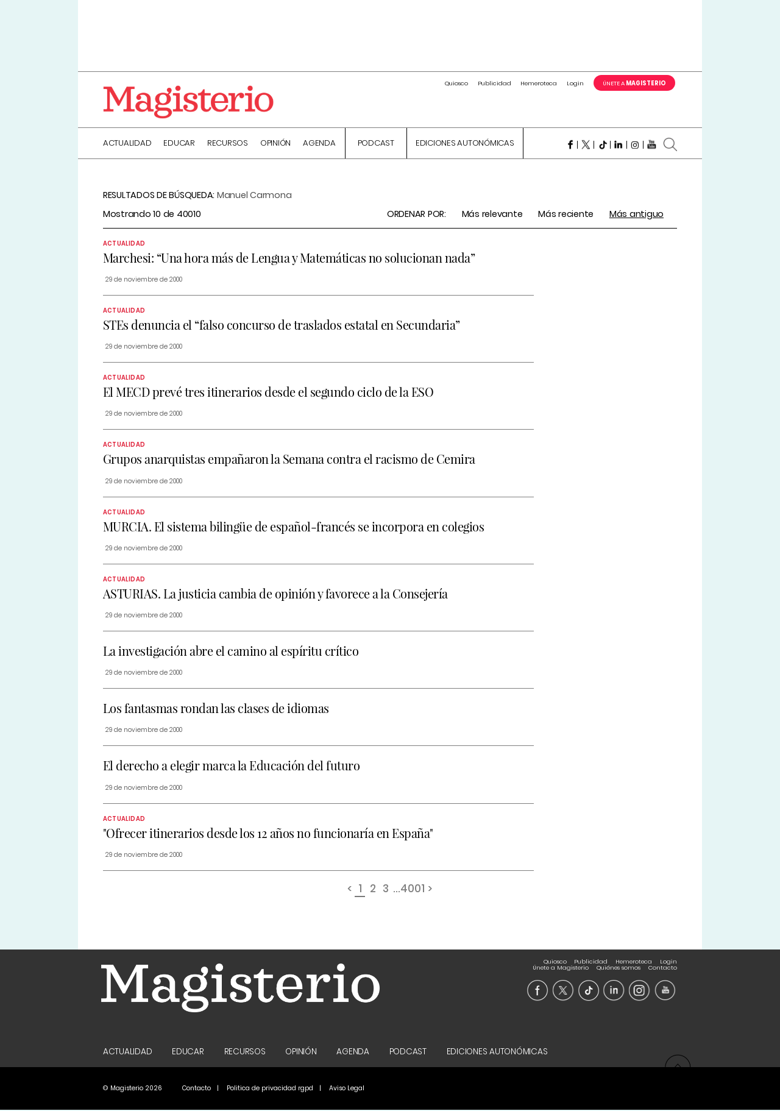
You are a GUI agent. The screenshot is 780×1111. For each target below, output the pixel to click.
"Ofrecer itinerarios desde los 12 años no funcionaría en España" (268, 833)
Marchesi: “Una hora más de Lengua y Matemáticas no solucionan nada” (289, 258)
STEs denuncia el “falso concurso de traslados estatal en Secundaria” (281, 326)
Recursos (227, 144)
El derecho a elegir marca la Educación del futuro (231, 766)
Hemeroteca (538, 83)
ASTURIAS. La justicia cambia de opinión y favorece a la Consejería (275, 594)
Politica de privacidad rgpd (270, 1089)
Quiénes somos (618, 962)
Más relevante (492, 214)
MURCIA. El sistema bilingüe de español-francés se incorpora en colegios (293, 527)
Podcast (376, 144)
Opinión (275, 144)
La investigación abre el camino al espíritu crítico (231, 652)
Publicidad (494, 83)
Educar (179, 144)
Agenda (319, 144)
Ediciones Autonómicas (465, 144)
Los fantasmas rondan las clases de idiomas (216, 709)
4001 (412, 890)
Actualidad (127, 144)
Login (575, 83)
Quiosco (456, 83)
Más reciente (566, 214)
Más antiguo (636, 214)
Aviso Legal (346, 1089)
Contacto (662, 962)
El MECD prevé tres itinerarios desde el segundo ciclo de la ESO (268, 393)
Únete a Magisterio (561, 962)
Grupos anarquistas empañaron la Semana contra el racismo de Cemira (289, 460)
